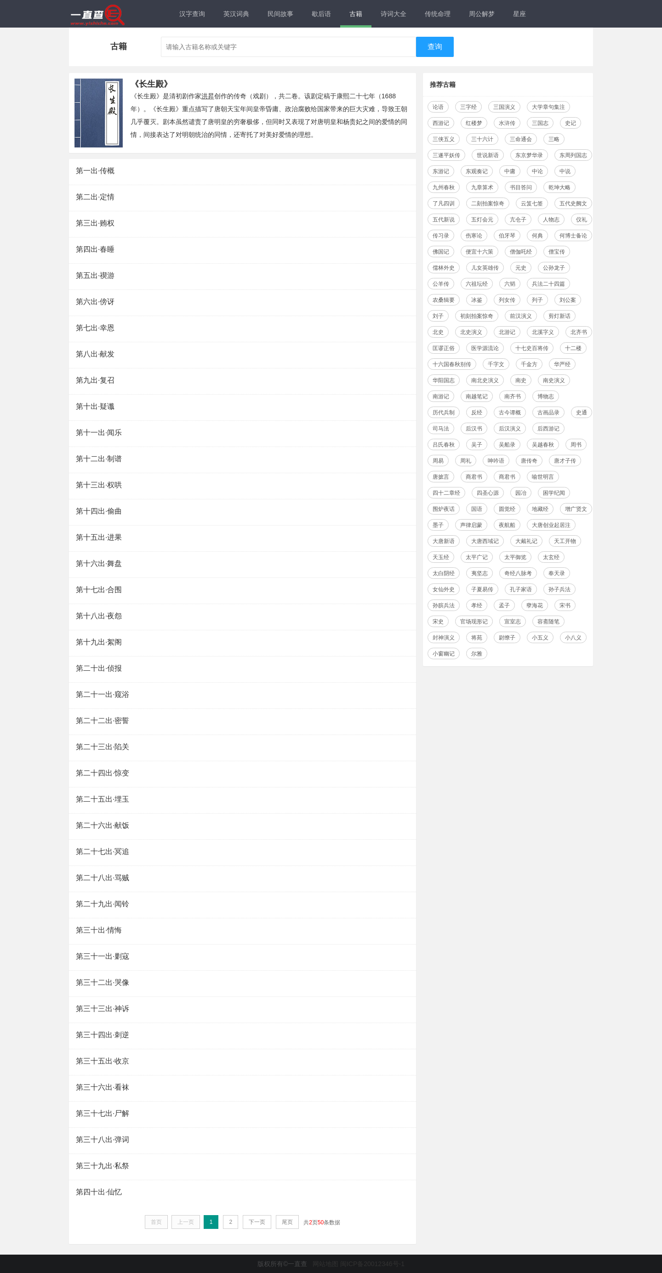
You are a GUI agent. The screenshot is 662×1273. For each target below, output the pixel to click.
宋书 (565, 605)
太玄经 (551, 557)
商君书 (474, 477)
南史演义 (554, 380)
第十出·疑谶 (95, 406)
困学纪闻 (554, 493)
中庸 (509, 171)
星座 (519, 13)
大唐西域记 (485, 541)
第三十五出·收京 (102, 1061)
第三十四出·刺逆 (102, 1035)
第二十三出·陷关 (102, 747)
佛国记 (441, 252)
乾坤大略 (559, 187)
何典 (537, 235)
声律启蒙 (471, 525)
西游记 (441, 123)
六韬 (509, 284)
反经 (476, 412)
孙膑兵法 (444, 605)
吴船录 (507, 444)
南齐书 (512, 396)
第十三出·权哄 (99, 485)
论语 (438, 107)
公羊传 (441, 284)
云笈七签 (532, 203)
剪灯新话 (559, 316)
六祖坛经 (477, 284)
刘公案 (567, 300)
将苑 (476, 637)
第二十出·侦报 (99, 668)
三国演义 (504, 107)
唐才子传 (565, 461)
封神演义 (444, 637)
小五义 (540, 637)
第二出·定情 (95, 197)
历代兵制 (444, 412)
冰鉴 (476, 300)
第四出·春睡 (95, 249)
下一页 (257, 1222)
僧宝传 (556, 252)
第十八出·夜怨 (99, 616)
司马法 (441, 428)
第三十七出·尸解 (102, 1113)
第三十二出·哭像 (102, 982)
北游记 (507, 332)
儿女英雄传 (485, 268)
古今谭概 (510, 412)
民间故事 (280, 13)
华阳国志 (444, 380)
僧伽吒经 (521, 252)
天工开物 (565, 541)
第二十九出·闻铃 (102, 904)
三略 (553, 139)
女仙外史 (444, 589)
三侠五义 (444, 139)
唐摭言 (441, 477)
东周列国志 (573, 155)
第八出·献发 (95, 354)
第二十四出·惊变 (102, 773)
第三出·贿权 (95, 223)
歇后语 (321, 13)
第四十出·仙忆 (99, 1192)
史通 (581, 412)
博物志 (545, 396)
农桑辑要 (444, 300)
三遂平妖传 (446, 155)
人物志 (551, 219)
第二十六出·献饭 (102, 825)
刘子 (438, 316)
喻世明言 (543, 477)
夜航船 (507, 525)
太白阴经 (444, 573)
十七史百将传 (531, 348)
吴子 (476, 444)
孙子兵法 (559, 589)
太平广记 (477, 557)
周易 (438, 461)
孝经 (476, 605)
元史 (520, 268)
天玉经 (441, 557)
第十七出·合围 (99, 590)
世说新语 (488, 155)
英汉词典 (236, 13)
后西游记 (548, 428)
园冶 (520, 493)
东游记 (441, 171)
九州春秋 (444, 187)
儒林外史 (444, 268)
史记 (570, 123)
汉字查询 (192, 13)
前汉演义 (521, 316)
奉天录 (556, 573)
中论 (537, 171)
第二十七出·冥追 (102, 851)
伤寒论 (474, 235)
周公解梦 (482, 13)
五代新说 (444, 219)
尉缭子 (507, 637)
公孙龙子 (554, 268)
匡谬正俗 (444, 348)
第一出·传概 (95, 171)
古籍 (355, 13)
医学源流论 (485, 348)
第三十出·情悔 (99, 930)
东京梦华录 (529, 155)
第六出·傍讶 (95, 302)
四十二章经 (446, 493)
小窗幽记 (444, 654)
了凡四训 (444, 203)
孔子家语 (521, 589)
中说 (565, 171)
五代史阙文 (573, 203)
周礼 (465, 461)
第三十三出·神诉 (102, 1009)
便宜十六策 (479, 252)
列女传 (507, 300)
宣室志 (512, 621)
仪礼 (581, 219)
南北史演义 (485, 380)
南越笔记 (477, 396)
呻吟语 (496, 461)
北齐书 (579, 332)
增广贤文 (576, 509)
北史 (438, 332)
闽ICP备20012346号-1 (372, 1263)
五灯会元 (482, 219)
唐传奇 (529, 461)
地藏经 (540, 509)
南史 (520, 380)
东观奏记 (477, 171)
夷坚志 (479, 573)
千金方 (529, 364)
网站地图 (325, 1263)
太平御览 (515, 557)
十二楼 (573, 348)
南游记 (441, 396)
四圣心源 (488, 493)
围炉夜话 (444, 509)
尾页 (287, 1222)
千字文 (496, 364)
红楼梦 (474, 123)
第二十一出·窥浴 (102, 694)
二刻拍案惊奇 (487, 203)
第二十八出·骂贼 (102, 878)
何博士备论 (573, 235)
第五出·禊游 (95, 275)
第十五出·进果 (99, 537)
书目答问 (521, 187)
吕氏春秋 (444, 444)
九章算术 (482, 187)
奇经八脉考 (518, 573)
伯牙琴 (507, 235)
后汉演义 (510, 428)
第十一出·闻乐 (99, 432)
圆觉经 (507, 509)
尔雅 (476, 654)
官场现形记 (474, 621)
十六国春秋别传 (452, 364)
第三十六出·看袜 (102, 1087)
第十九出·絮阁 (99, 642)
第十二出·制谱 (99, 459)
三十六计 (482, 139)
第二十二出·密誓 (102, 720)
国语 (476, 509)
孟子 (504, 605)
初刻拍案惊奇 (476, 316)
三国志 (540, 123)
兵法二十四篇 (548, 284)
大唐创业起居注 (551, 525)
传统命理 (438, 13)
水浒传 (507, 123)
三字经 (468, 107)
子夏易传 (482, 589)
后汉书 (474, 428)
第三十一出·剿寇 (102, 956)
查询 (435, 47)
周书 (576, 444)
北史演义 (471, 332)
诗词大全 (393, 13)
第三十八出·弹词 (102, 1139)
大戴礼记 (526, 541)
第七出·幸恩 (95, 328)
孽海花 (534, 605)
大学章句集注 (548, 107)
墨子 (438, 525)
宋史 (438, 621)
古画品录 (548, 412)
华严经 (562, 364)
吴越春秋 (543, 444)
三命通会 (521, 139)
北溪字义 (543, 332)
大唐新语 (444, 541)
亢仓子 (518, 219)
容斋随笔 (548, 621)
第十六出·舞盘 (99, 563)
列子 (537, 300)
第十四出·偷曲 (99, 511)
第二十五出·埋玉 (102, 799)
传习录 (441, 235)
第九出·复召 (95, 380)
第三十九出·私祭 (102, 1166)
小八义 (573, 637)
